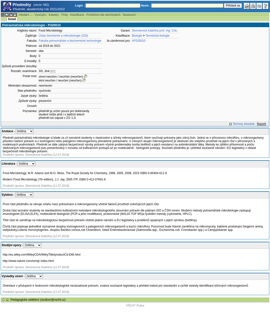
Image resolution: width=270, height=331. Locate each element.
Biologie (137, 35)
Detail (12, 19)
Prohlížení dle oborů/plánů (103, 14)
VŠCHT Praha (135, 305)
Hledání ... (25, 14)
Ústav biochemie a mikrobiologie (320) (63, 35)
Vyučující (40, 14)
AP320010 (138, 40)
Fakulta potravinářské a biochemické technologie (70, 40)
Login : (80, 5)
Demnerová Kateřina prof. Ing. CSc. (155, 30)
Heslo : (145, 5)
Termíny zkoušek (244, 124)
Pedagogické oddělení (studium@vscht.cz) (38, 299)
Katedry (54, 14)
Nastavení (129, 14)
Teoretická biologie (157, 35)
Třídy (64, 14)
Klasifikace (77, 14)
